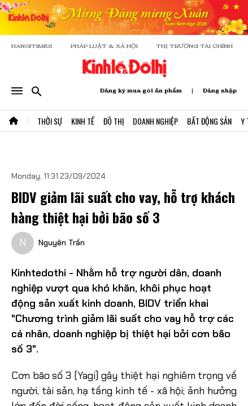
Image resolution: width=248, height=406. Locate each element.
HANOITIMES (32, 46)
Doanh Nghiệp (155, 121)
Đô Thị (113, 121)
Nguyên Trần (61, 242)
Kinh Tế (82, 121)
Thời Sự (49, 121)
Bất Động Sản (209, 121)
